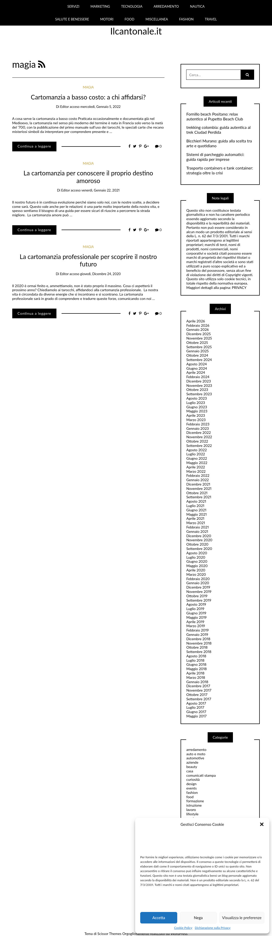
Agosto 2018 (196, 656)
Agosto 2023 (196, 398)
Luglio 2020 (195, 557)
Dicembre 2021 (198, 484)
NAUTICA (197, 6)
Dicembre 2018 (198, 639)
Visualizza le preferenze (242, 917)
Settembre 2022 (199, 445)
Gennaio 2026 (197, 329)
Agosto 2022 (196, 450)
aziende (192, 762)
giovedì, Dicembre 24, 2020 (100, 274)
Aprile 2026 (195, 321)
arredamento (196, 749)
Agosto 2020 (196, 553)
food (189, 797)
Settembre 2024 (199, 359)
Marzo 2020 (196, 574)
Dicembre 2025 (198, 334)
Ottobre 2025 (197, 342)
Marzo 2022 (196, 471)
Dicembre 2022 (198, 432)
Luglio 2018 (195, 660)
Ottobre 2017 (196, 694)
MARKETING (100, 6)
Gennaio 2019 (197, 634)
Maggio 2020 (196, 565)
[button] (261, 824)
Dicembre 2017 (198, 686)
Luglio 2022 (195, 454)
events (191, 788)
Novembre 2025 (199, 338)
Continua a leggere (34, 146)
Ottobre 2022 (197, 441)
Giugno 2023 (196, 407)
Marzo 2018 (195, 677)
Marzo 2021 (195, 523)
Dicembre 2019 (198, 587)
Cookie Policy (183, 928)
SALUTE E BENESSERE (72, 19)
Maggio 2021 (196, 514)
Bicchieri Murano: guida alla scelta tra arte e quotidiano (219, 143)
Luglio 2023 (195, 402)
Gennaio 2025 (197, 351)
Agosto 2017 (196, 703)
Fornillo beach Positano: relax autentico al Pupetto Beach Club (214, 116)
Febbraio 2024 (197, 377)
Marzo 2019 (195, 626)
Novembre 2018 (198, 643)
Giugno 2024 (196, 368)
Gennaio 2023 (197, 428)
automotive (195, 758)
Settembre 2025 (199, 347)
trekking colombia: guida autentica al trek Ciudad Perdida (218, 129)
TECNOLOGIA (131, 6)
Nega (198, 917)
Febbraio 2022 (197, 475)
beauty (191, 766)
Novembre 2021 (198, 488)
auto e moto (195, 754)
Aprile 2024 (195, 372)
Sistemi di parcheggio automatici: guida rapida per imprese (215, 157)
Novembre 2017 (198, 690)
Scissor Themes (109, 933)
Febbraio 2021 (197, 527)
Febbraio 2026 (197, 325)
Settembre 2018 (198, 651)
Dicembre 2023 (198, 381)
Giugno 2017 (196, 711)
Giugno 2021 (196, 510)
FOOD (129, 19)
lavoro (191, 809)
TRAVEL (211, 19)
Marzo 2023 (196, 420)
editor (64, 107)
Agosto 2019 (196, 604)
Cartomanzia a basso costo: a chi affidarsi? (88, 97)
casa (189, 771)
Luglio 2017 (195, 707)
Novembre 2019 (198, 591)
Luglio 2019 (195, 608)
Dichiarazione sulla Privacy (212, 928)
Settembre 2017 (198, 699)
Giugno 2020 (196, 561)
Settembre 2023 (199, 394)
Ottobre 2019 (196, 596)
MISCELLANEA (157, 19)
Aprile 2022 (195, 467)
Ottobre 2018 (196, 647)
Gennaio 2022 (197, 480)
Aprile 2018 (195, 673)
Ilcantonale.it (136, 31)
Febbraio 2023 (197, 424)
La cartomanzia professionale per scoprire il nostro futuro (88, 260)
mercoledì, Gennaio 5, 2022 (100, 107)
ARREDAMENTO (166, 6)
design (191, 784)
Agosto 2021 (196, 501)
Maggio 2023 (196, 411)
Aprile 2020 (195, 570)
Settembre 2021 (198, 497)
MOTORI (106, 19)
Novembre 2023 (199, 385)
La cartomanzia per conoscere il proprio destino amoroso (88, 176)
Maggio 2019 (196, 617)
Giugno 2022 (196, 458)
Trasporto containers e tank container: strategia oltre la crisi (219, 170)
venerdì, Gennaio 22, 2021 (100, 190)
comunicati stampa (201, 775)
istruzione (194, 805)
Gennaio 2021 (197, 531)
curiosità (192, 779)
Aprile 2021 (195, 518)
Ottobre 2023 (197, 389)
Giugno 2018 (196, 664)
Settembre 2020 (199, 548)
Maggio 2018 (196, 669)
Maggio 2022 (196, 462)
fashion (192, 792)
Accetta (158, 917)
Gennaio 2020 (197, 583)
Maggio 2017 (196, 716)
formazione (195, 801)
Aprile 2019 (195, 621)
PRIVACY (239, 287)
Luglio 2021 (195, 505)
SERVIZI (73, 6)
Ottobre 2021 (196, 493)
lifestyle (192, 814)
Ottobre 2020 (197, 544)
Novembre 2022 (199, 437)
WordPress (179, 933)
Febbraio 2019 (197, 630)
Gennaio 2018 (197, 682)
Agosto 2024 (196, 364)
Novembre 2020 (199, 540)
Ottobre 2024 (197, 355)
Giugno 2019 (196, 613)
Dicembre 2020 (198, 536)
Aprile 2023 (195, 415)
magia (88, 87)
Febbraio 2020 (198, 579)
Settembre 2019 (198, 600)
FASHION (186, 19)
